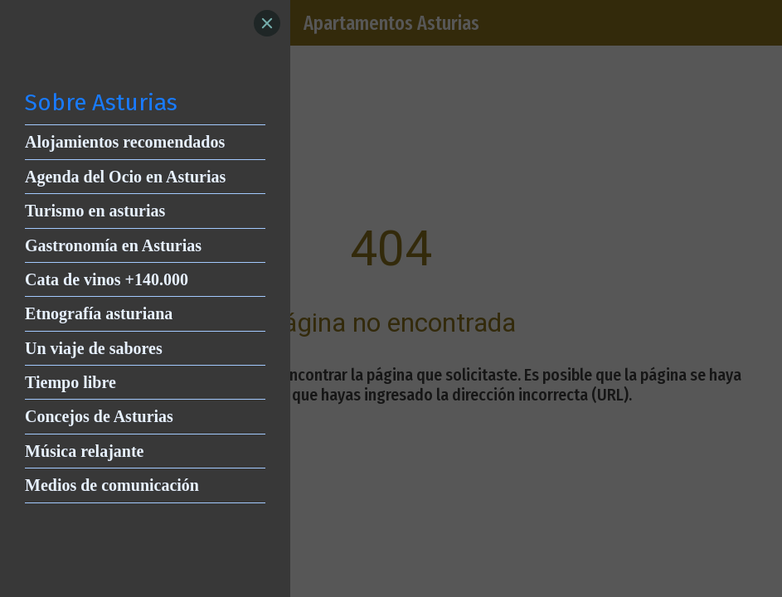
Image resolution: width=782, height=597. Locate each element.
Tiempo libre (70, 382)
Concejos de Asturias (99, 416)
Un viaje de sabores (94, 348)
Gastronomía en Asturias (113, 245)
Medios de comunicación (112, 485)
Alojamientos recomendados (125, 142)
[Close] (267, 23)
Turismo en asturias (95, 210)
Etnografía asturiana (98, 313)
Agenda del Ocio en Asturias (125, 176)
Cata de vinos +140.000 (106, 279)
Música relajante (84, 451)
